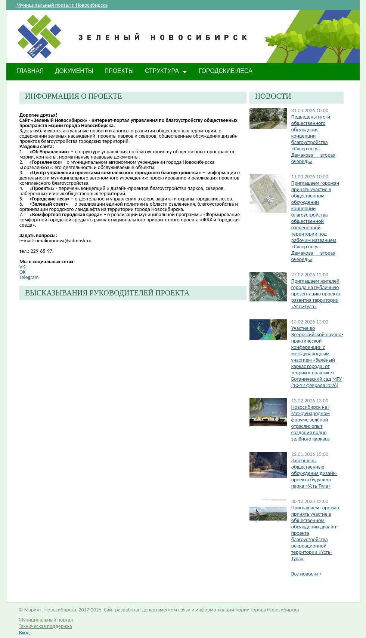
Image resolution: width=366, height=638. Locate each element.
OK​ (22, 272)
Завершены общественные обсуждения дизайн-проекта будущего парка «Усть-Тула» (314, 473)
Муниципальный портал (46, 620)
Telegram (29, 277)
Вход (24, 632)
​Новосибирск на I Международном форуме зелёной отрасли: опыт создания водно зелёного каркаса (310, 423)
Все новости (306, 574)
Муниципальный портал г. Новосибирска (62, 5)
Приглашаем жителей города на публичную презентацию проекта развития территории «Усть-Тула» (315, 294)
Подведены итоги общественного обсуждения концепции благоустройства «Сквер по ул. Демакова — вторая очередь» (313, 139)
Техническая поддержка (45, 626)
